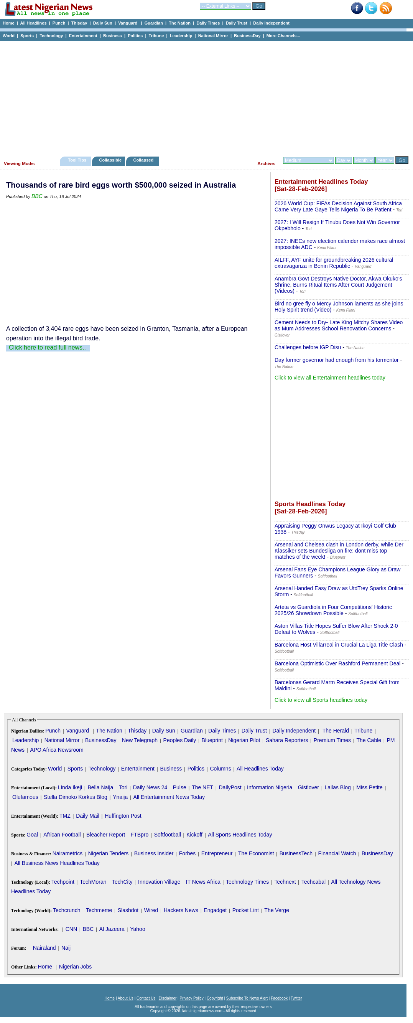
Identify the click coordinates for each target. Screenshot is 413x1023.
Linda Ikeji (70, 787)
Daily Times (208, 23)
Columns (220, 769)
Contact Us (146, 998)
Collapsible (110, 160)
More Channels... (283, 35)
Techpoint (62, 882)
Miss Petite (369, 787)
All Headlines (33, 23)
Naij (66, 948)
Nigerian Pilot (244, 740)
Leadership (181, 35)
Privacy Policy (191, 998)
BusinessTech (296, 853)
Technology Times (247, 882)
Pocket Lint (245, 910)
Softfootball (167, 835)
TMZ (65, 816)
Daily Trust (236, 23)
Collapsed (144, 160)
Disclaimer (168, 998)
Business (112, 35)
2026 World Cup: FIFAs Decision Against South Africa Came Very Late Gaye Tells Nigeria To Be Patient (338, 206)
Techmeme (99, 910)
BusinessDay (247, 35)
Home (9, 23)
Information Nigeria (269, 787)
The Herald (336, 731)
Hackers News (181, 910)
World (9, 35)
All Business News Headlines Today (56, 863)
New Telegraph (140, 740)
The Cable (368, 740)
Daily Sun (102, 23)
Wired (151, 910)
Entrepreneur (217, 853)
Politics (135, 35)
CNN (71, 929)
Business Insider (154, 853)
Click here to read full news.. (47, 347)
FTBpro (140, 835)
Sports (27, 35)
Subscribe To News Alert (247, 998)
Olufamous (25, 797)
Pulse (179, 787)
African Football (62, 835)
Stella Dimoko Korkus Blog (75, 797)
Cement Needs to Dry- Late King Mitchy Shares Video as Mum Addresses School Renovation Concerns (339, 325)
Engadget (215, 910)
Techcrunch (67, 910)
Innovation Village (159, 882)
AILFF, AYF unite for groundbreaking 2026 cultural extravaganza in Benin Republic (334, 263)
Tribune (156, 35)
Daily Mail (87, 816)
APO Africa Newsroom (56, 750)
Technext (285, 882)
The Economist (256, 853)
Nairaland (44, 948)
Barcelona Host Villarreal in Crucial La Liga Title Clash (339, 645)
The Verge (276, 910)
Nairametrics (68, 853)
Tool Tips (77, 160)
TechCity (122, 882)
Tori (123, 787)
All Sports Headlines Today (240, 835)
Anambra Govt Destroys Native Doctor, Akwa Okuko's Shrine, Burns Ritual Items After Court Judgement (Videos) (338, 285)
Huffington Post (123, 816)
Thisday (79, 23)
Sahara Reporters (287, 740)
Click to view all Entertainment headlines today (330, 378)
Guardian (154, 23)
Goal (32, 835)
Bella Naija (100, 787)
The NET (202, 787)
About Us (125, 998)
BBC (37, 196)
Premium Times (332, 740)
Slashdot (128, 910)
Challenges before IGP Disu (308, 347)
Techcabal (313, 882)
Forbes (187, 853)
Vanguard (128, 23)
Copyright (215, 998)
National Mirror (213, 35)
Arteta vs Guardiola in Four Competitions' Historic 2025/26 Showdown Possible (333, 610)
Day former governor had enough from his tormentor (337, 360)
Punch (59, 23)
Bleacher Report (105, 835)
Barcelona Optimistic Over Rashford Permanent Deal (337, 663)
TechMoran (93, 882)
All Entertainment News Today (169, 797)
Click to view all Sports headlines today (321, 700)
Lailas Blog (337, 787)
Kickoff (194, 835)
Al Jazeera (112, 929)
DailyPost (230, 787)
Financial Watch (337, 853)
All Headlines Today (260, 769)
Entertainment (83, 35)
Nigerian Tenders (108, 853)
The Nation (180, 23)
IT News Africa (203, 882)
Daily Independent (271, 23)
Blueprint (212, 740)
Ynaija (120, 797)
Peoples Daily (179, 740)
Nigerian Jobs (75, 967)
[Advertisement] (203, 96)
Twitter (296, 998)
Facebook (279, 998)
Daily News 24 (150, 787)
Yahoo (137, 929)
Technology (51, 35)
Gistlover (308, 787)
